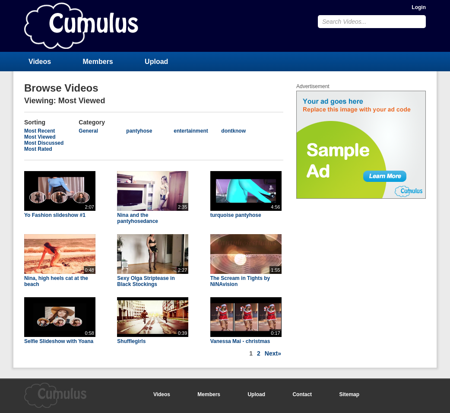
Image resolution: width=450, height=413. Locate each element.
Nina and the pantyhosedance (137, 218)
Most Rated (38, 149)
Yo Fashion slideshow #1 (55, 215)
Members (98, 61)
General (88, 131)
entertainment (191, 131)
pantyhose (139, 131)
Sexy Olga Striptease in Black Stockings (145, 281)
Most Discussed (43, 143)
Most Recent (39, 131)
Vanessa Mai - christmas (240, 341)
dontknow (233, 131)
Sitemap (349, 394)
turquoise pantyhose (235, 215)
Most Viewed (39, 137)
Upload (156, 61)
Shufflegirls (131, 341)
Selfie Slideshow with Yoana (58, 341)
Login (419, 7)
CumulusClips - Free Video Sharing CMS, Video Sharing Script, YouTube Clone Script (81, 26)
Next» (273, 353)
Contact (302, 394)
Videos (40, 61)
